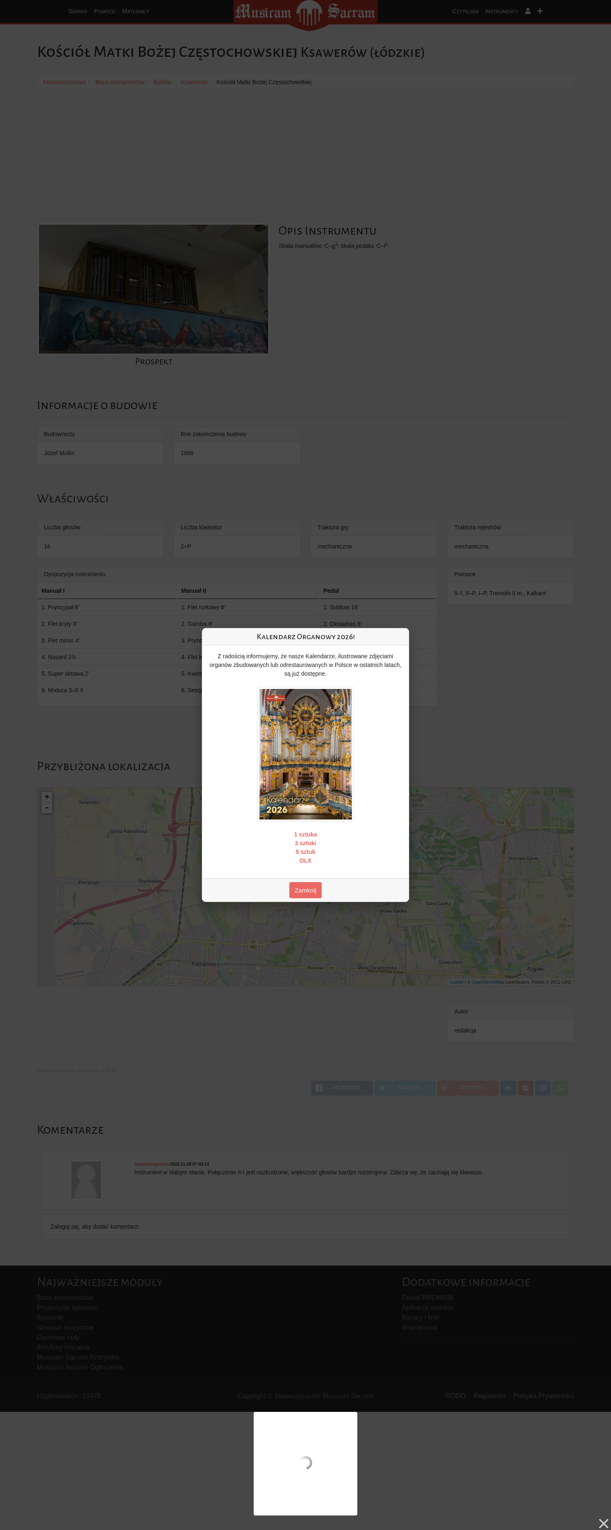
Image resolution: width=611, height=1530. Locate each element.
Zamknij (306, 890)
